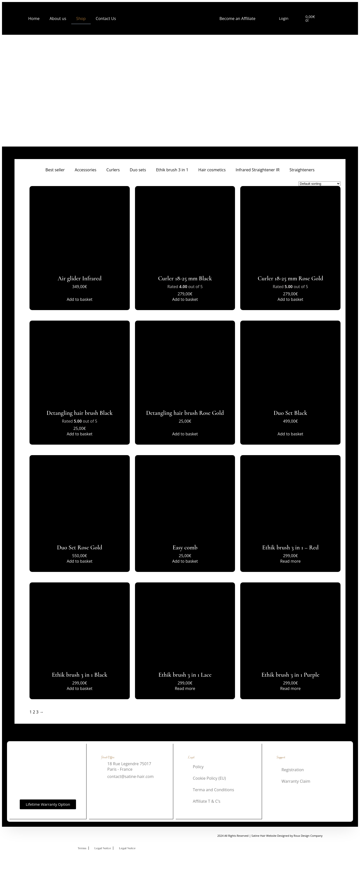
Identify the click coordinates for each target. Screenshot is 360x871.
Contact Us (106, 18)
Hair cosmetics (212, 170)
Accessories (85, 170)
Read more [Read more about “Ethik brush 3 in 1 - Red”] (290, 561)
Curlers (113, 170)
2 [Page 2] (34, 712)
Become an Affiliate (238, 18)
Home (34, 18)
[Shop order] (319, 183)
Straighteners (302, 170)
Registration (293, 769)
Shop (81, 18)
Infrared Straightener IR (258, 170)
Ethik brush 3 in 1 (172, 170)
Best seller (55, 170)
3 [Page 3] (37, 712)
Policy (198, 766)
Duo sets (138, 170)
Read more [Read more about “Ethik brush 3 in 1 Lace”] (185, 688)
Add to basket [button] (79, 299)
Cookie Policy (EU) (209, 778)
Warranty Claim (296, 781)
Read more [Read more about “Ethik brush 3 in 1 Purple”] (290, 688)
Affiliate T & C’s (206, 801)
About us (58, 18)
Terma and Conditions (213, 789)
